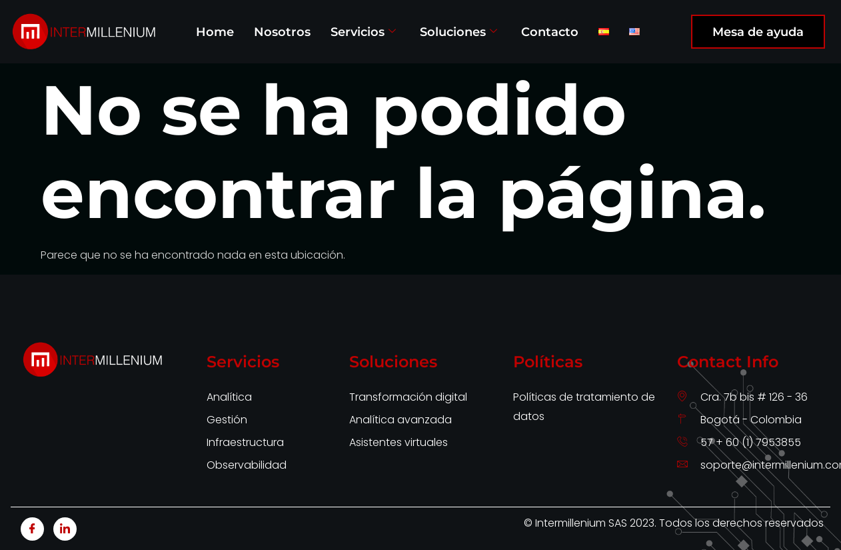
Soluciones (458, 32)
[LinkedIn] (65, 529)
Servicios (363, 32)
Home (215, 32)
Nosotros (282, 32)
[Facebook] (32, 529)
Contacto (549, 32)
